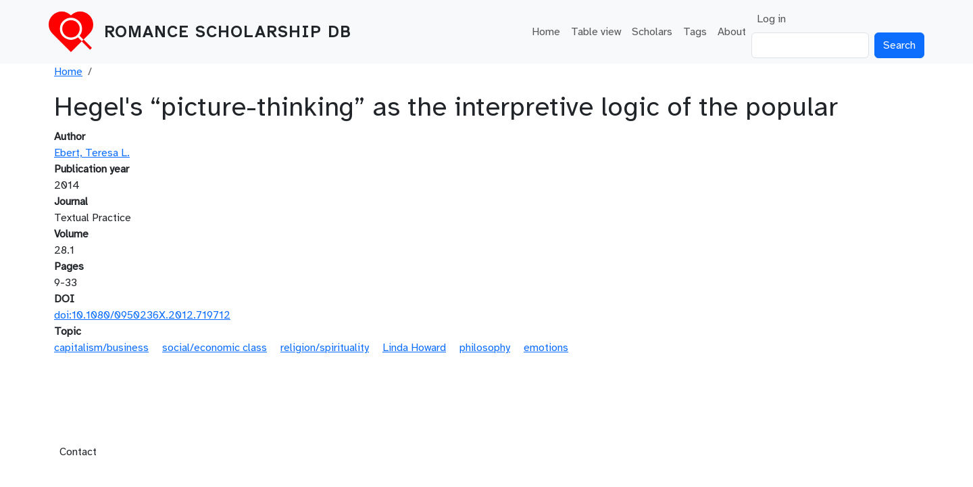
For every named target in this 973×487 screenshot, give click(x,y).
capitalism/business (101, 347)
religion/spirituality (324, 347)
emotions (546, 347)
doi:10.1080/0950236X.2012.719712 (142, 315)
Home (546, 32)
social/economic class (214, 347)
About (732, 32)
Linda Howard (414, 347)
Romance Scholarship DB (227, 32)
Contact (78, 452)
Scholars (652, 32)
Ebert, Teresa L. (92, 153)
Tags (695, 32)
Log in (771, 19)
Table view (596, 32)
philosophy (484, 347)
